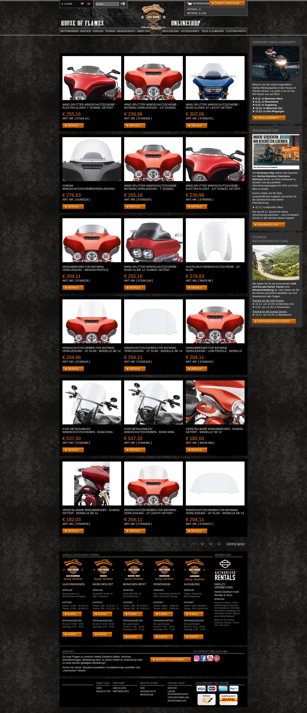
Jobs (99, 688)
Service (85, 31)
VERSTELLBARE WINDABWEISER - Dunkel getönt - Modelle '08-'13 (214, 430)
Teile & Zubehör (212, 31)
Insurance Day (268, 224)
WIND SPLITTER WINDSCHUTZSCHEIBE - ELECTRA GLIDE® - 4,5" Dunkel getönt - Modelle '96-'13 (214, 188)
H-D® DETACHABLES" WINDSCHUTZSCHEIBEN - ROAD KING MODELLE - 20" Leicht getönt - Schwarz (91, 432)
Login (68, 3)
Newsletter (103, 691)
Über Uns (102, 683)
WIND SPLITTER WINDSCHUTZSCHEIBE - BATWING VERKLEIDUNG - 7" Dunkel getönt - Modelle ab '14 (151, 188)
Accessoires (190, 31)
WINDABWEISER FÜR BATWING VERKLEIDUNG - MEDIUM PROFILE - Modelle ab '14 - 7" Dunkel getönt (87, 270)
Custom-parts (236, 31)
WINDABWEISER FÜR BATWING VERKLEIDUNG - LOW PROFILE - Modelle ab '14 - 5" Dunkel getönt (214, 351)
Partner (119, 683)
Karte (72, 634)
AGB (142, 688)
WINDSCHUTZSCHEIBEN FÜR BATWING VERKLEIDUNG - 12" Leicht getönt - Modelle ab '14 (150, 513)
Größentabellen (178, 697)
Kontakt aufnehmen (170, 659)
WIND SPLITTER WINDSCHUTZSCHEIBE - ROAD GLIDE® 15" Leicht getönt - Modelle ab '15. (213, 107)
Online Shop (176, 683)
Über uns (143, 31)
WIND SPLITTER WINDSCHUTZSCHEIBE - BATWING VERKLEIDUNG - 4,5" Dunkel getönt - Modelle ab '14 (151, 107)
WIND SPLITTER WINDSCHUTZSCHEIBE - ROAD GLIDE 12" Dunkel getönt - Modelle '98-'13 (151, 270)
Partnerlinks (121, 691)
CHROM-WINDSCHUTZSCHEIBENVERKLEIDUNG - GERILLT (89, 188)
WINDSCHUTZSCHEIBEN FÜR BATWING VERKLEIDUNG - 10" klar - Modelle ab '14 (215, 511)
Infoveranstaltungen (273, 321)
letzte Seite (235, 544)
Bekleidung (171, 31)
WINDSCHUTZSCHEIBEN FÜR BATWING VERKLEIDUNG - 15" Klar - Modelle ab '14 (91, 349)
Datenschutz (148, 691)
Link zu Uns (119, 688)
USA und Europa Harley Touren (274, 285)
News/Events (126, 31)
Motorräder (69, 31)
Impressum (146, 694)
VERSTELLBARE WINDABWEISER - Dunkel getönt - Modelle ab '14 (91, 511)
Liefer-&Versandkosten (178, 692)
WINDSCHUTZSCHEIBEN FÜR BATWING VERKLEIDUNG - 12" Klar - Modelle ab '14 (153, 349)
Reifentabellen (177, 701)
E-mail (72, 614)
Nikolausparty (268, 117)
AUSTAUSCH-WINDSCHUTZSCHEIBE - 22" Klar (213, 268)
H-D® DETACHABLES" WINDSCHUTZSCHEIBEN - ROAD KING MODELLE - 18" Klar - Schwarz (149, 432)
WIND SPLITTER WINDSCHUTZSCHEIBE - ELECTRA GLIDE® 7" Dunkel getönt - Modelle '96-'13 (89, 107)
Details (73, 125)
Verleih (98, 31)
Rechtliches (149, 683)
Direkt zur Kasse (227, 3)
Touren (110, 31)
